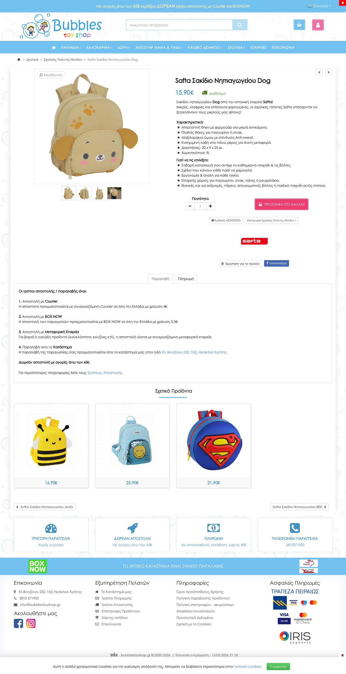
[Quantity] (200, 206)
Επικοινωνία (283, 47)
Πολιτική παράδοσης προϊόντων (203, 598)
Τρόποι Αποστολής (114, 604)
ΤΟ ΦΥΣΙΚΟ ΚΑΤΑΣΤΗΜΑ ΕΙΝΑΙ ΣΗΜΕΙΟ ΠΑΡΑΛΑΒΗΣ (173, 566)
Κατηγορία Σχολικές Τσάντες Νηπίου (271, 220)
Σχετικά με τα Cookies (193, 624)
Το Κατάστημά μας (113, 592)
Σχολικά (236, 47)
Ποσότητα (200, 198)
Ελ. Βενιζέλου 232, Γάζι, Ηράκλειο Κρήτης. (195, 352)
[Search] (239, 25)
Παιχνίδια (71, 47)
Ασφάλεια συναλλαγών (195, 611)
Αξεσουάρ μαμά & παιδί (159, 47)
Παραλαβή (160, 279)
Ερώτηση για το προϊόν (240, 263)
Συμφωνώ (278, 666)
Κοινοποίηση (276, 263)
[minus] (189, 206)
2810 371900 (29, 598)
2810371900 (295, 545)
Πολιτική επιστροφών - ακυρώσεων (205, 604)
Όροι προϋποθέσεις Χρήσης (200, 592)
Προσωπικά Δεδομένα (194, 617)
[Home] (18, 59)
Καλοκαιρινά (99, 47)
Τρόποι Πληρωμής (113, 598)
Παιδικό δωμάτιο (205, 47)
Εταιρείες (258, 47)
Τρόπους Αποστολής (104, 372)
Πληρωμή (186, 279)
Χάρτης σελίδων (111, 617)
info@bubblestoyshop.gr (40, 604)
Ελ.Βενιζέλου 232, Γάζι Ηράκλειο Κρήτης (50, 592)
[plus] (210, 206)
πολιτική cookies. (248, 666)
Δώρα (124, 47)
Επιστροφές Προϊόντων (117, 611)
